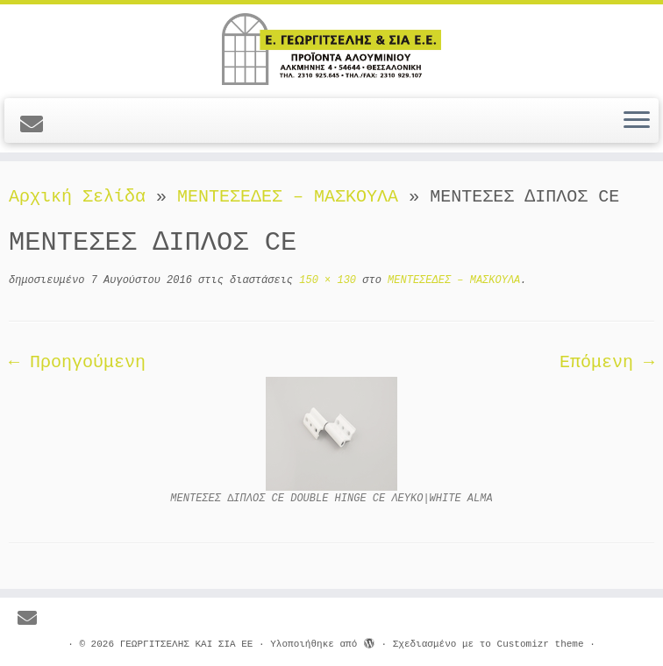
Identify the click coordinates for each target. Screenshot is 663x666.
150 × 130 (324, 280)
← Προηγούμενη (77, 362)
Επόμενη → (607, 362)
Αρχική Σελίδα (82, 197)
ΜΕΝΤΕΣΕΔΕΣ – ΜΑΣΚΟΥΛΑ (287, 197)
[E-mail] (37, 126)
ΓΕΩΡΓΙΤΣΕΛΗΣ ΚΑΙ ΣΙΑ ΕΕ (186, 644)
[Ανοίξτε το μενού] (637, 121)
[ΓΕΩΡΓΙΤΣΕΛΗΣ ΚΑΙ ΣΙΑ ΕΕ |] (331, 49)
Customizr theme (540, 644)
